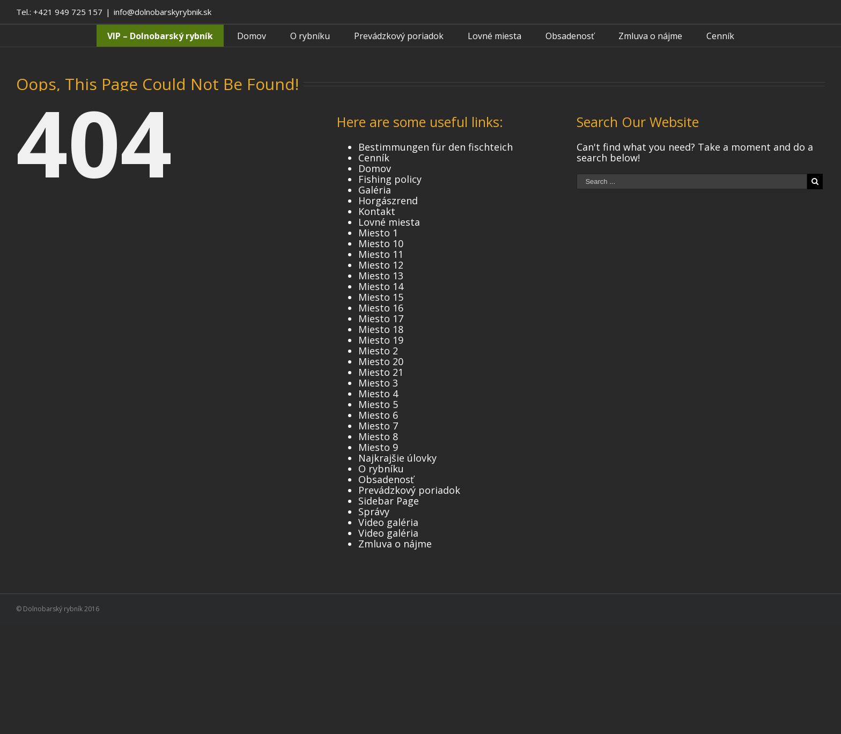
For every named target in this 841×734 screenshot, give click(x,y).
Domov (374, 168)
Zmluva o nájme (395, 543)
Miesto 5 (378, 404)
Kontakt (376, 211)
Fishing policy (390, 179)
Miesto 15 (380, 297)
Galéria (374, 189)
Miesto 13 (380, 275)
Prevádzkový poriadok (409, 490)
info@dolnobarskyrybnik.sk (162, 11)
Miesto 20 (380, 361)
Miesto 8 (378, 436)
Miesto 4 (378, 393)
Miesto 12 (380, 264)
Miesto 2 (378, 350)
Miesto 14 (380, 286)
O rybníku (381, 468)
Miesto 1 (378, 232)
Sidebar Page (388, 500)
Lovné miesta (389, 222)
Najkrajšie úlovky (397, 457)
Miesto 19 (380, 339)
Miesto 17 (380, 318)
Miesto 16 (380, 307)
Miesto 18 (380, 329)
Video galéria (388, 522)
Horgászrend (388, 200)
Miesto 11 (380, 254)
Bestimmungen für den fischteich (435, 146)
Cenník (373, 157)
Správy (373, 511)
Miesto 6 (378, 415)
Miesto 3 (378, 382)
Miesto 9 (378, 447)
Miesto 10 (380, 243)
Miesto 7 (378, 425)
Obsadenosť (386, 479)
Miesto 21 (380, 372)
